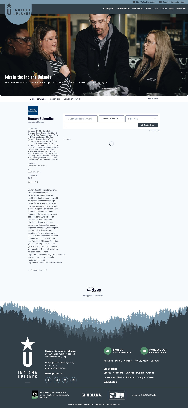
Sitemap (155, 361)
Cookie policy (98, 296)
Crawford (118, 372)
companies (38, 99)
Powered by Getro (154, 131)
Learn (163, 8)
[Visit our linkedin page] (73, 380)
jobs (55, 99)
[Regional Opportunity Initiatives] (18, 8)
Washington (110, 382)
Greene (150, 372)
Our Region (107, 8)
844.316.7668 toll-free (55, 368)
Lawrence (109, 377)
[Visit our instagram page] (57, 380)
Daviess (130, 372)
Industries (137, 8)
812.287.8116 (51, 365)
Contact (128, 361)
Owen (150, 377)
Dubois (140, 372)
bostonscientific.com (36, 122)
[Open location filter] (155, 118)
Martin (120, 377)
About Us (108, 361)
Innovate (181, 8)
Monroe (130, 377)
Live (155, 8)
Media (118, 361)
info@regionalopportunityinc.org (59, 362)
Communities (123, 8)
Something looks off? (37, 270)
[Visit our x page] (65, 380)
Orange (141, 377)
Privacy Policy (141, 361)
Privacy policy (87, 296)
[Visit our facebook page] (48, 380)
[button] (73, 125)
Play (171, 8)
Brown (107, 372)
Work (148, 8)
